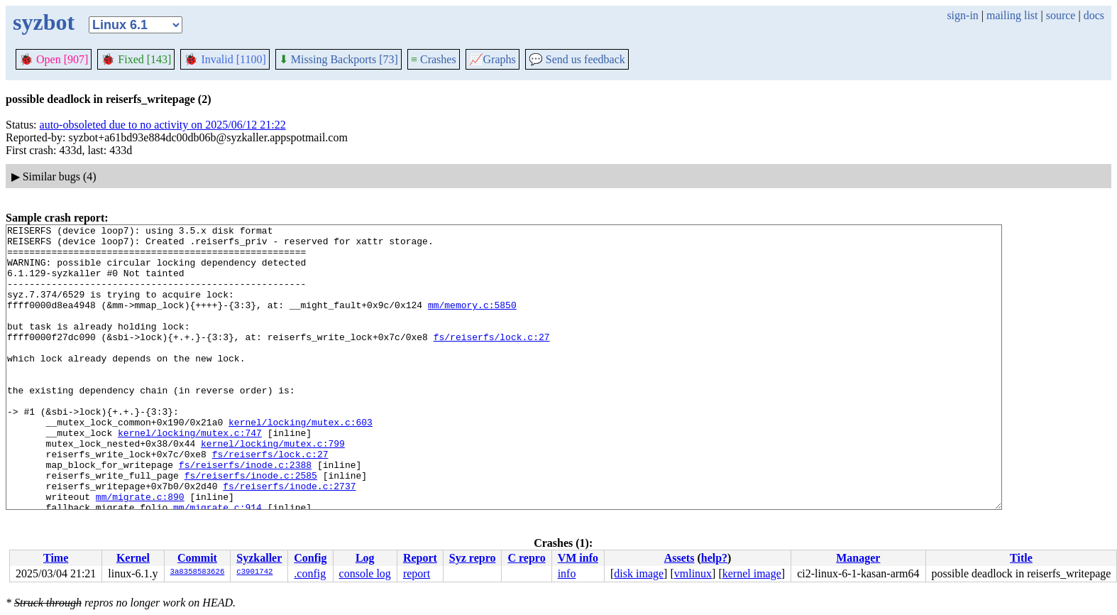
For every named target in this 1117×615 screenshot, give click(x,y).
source (1061, 15)
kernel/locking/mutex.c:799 (273, 487)
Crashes (433, 59)
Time (55, 558)
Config (310, 558)
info (567, 573)
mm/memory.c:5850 (472, 321)
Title (1021, 558)
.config (310, 573)
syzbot (44, 22)
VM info (578, 558)
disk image (639, 573)
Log (365, 558)
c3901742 (254, 572)
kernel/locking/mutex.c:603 (301, 462)
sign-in (962, 15)
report (416, 573)
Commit (197, 558)
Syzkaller (259, 558)
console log (365, 573)
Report (420, 558)
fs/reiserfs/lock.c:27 (492, 360)
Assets (679, 558)
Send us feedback (577, 59)
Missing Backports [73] (338, 59)
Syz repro (472, 558)
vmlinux (693, 573)
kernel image (751, 573)
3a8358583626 (197, 572)
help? (714, 558)
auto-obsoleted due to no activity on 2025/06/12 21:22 (163, 125)
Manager (858, 558)
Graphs (492, 59)
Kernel (133, 558)
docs (1094, 15)
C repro (526, 558)
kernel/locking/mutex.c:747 (190, 475)
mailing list (1012, 15)
